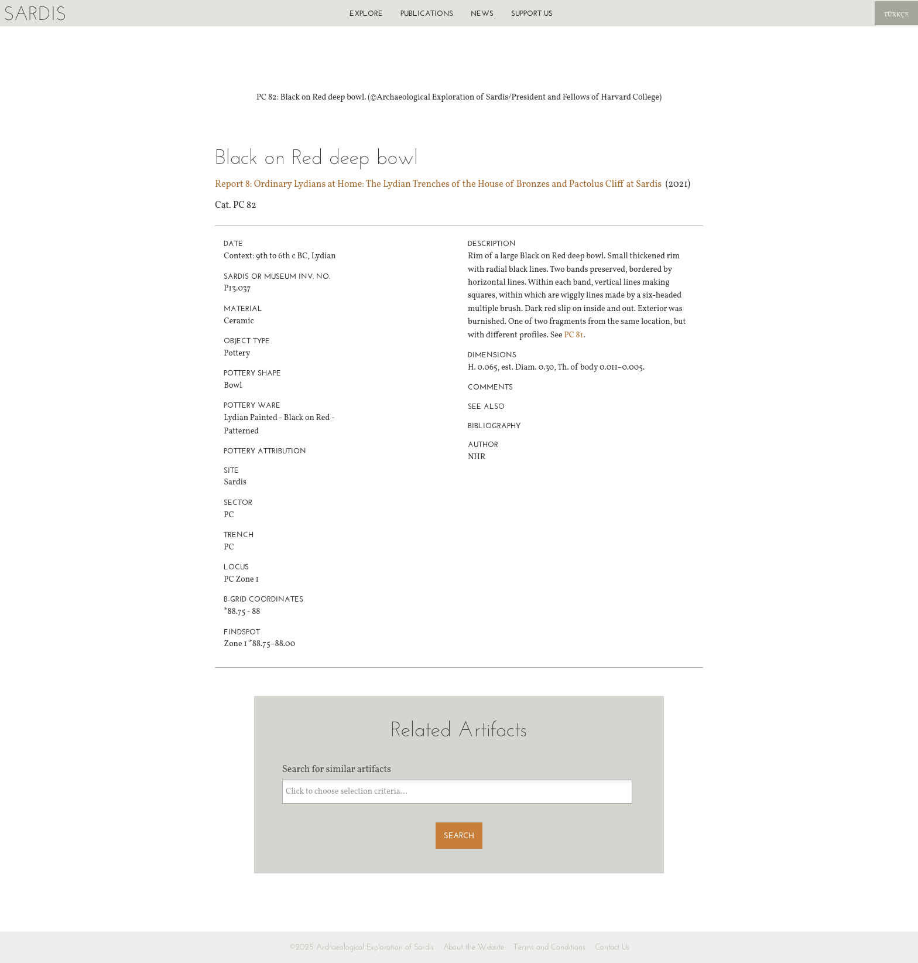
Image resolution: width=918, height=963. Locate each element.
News (482, 13)
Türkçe (896, 15)
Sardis (35, 13)
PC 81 (574, 335)
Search (459, 836)
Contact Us (612, 947)
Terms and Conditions (549, 947)
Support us (532, 13)
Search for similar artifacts (336, 769)
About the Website (473, 947)
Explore (366, 13)
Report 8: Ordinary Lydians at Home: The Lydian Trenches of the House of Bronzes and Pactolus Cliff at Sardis (438, 184)
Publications (426, 13)
